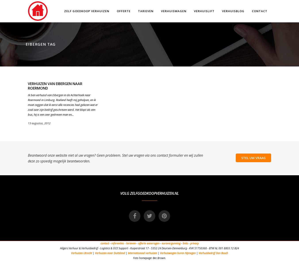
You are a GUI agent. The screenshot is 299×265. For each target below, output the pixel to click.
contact (104, 243)
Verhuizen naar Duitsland (110, 253)
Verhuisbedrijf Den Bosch (213, 253)
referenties (117, 243)
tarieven (131, 243)
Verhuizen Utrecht (81, 253)
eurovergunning (171, 243)
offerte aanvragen (148, 243)
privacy (194, 243)
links (185, 243)
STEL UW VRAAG (253, 158)
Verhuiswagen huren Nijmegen (178, 253)
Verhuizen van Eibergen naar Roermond (55, 86)
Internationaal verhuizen (143, 253)
